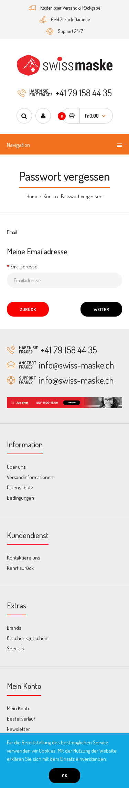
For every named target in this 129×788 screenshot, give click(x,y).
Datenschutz (20, 487)
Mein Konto (19, 708)
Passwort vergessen (81, 196)
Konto (49, 196)
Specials (15, 648)
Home (32, 196)
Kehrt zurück (20, 568)
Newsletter (18, 729)
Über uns (16, 467)
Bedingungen (20, 497)
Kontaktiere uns (23, 557)
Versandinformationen (30, 477)
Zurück (28, 309)
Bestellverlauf (21, 718)
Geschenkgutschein (28, 638)
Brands (14, 628)
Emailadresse (23, 266)
